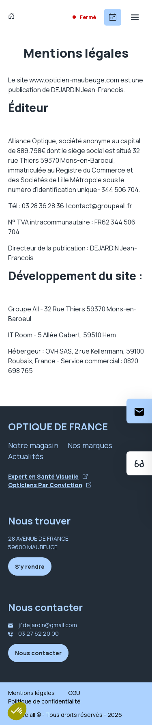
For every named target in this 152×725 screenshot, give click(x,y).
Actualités (25, 456)
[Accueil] (13, 17)
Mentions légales (31, 693)
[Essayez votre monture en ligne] (139, 463)
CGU (74, 693)
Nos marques (90, 445)
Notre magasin (33, 445)
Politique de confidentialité (44, 701)
